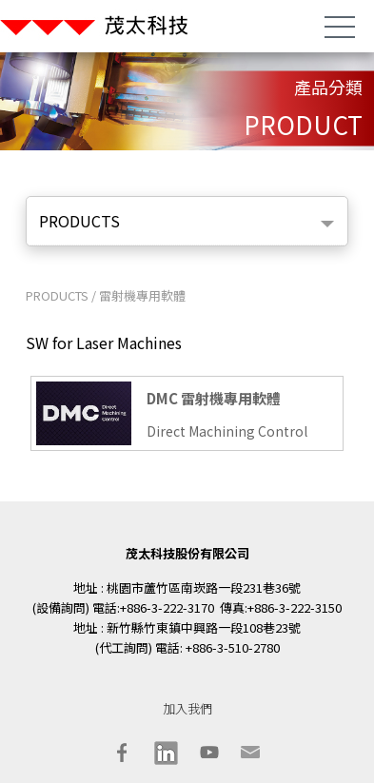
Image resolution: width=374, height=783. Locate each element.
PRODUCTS (79, 220)
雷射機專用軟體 (142, 295)
